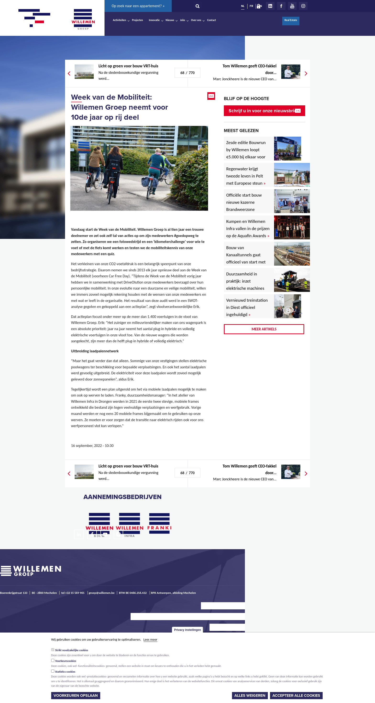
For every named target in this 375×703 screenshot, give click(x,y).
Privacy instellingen (187, 630)
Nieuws (170, 20)
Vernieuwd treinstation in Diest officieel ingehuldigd (247, 307)
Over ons (196, 20)
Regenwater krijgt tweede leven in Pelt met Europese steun (245, 176)
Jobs (182, 20)
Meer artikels (264, 329)
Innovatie (154, 20)
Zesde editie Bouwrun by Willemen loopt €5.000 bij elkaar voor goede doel (246, 153)
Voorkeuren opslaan (76, 695)
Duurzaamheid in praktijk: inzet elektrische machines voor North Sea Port (246, 284)
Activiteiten (119, 20)
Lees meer (150, 640)
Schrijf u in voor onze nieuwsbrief (263, 110)
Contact (211, 20)
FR (251, 6)
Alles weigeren (249, 695)
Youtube (292, 6)
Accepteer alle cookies (296, 695)
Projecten (137, 20)
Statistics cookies (65, 671)
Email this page (211, 96)
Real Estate (291, 20)
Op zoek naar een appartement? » (138, 6)
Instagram (303, 6)
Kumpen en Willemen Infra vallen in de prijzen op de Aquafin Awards (248, 228)
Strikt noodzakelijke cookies (71, 650)
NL (242, 6)
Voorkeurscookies (65, 661)
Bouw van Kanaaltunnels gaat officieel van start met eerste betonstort (246, 258)
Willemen (83, 19)
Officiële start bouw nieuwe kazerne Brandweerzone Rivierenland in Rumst (247, 205)
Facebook (281, 6)
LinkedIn (270, 6)
